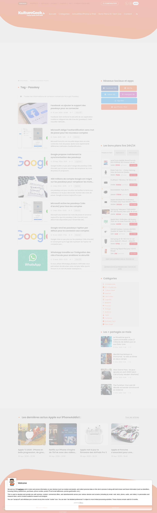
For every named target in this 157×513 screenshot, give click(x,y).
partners (21, 489)
